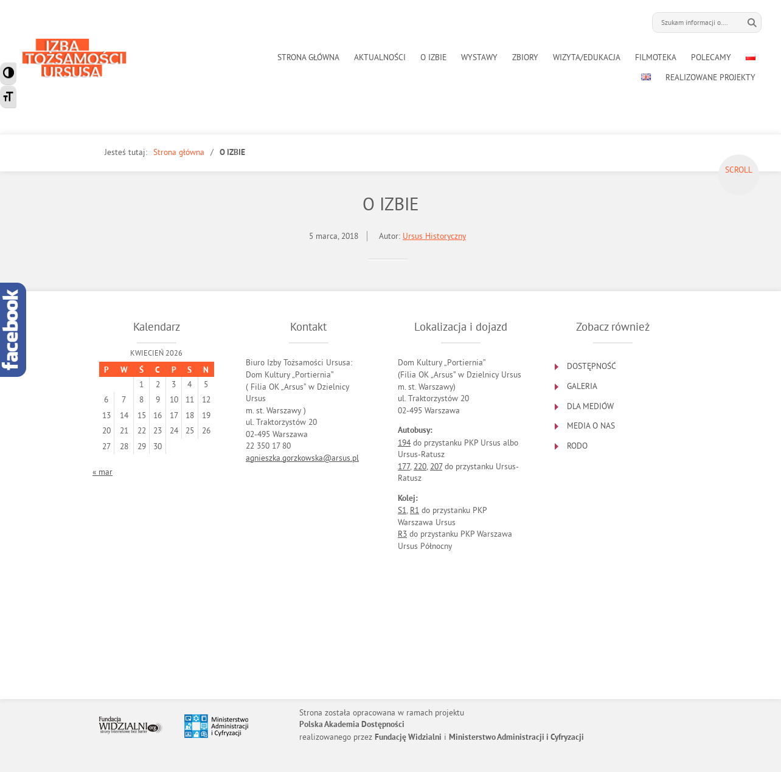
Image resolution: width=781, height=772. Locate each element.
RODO (577, 446)
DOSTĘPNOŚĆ (591, 366)
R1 (414, 510)
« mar (102, 472)
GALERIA (582, 386)
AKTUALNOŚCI (380, 57)
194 (404, 443)
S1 (402, 510)
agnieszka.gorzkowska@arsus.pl (302, 458)
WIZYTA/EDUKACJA (586, 57)
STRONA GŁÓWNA (308, 57)
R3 (402, 534)
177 (404, 466)
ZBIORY (525, 57)
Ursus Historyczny (434, 236)
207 (436, 466)
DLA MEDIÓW (590, 406)
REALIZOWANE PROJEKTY (710, 77)
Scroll (738, 170)
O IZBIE (433, 57)
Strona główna (178, 152)
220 (420, 466)
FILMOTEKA (655, 57)
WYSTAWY (479, 57)
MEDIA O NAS (591, 426)
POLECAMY (711, 57)
